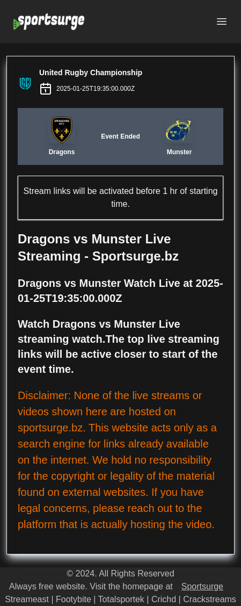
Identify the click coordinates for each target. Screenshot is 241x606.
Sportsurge (202, 586)
